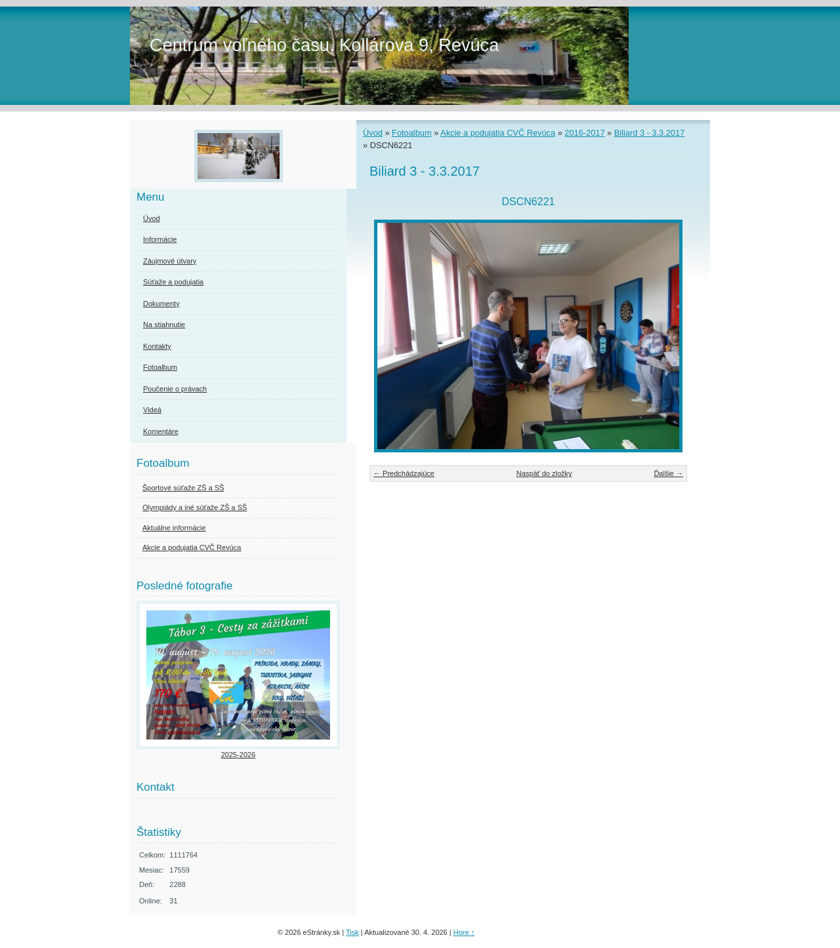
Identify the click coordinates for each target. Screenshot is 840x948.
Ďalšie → (668, 473)
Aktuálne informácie (174, 528)
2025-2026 (238, 755)
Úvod (373, 133)
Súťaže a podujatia (173, 282)
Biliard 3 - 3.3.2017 (649, 133)
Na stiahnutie (164, 324)
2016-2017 (584, 133)
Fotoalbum (411, 133)
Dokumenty (161, 303)
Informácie (160, 239)
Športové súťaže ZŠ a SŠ (183, 488)
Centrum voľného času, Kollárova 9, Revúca (324, 45)
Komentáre (160, 431)
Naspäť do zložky (544, 473)
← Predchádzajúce (403, 473)
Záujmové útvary (169, 261)
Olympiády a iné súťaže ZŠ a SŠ (194, 507)
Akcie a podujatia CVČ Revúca (497, 133)
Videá (152, 410)
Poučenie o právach (175, 389)
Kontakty (157, 346)
